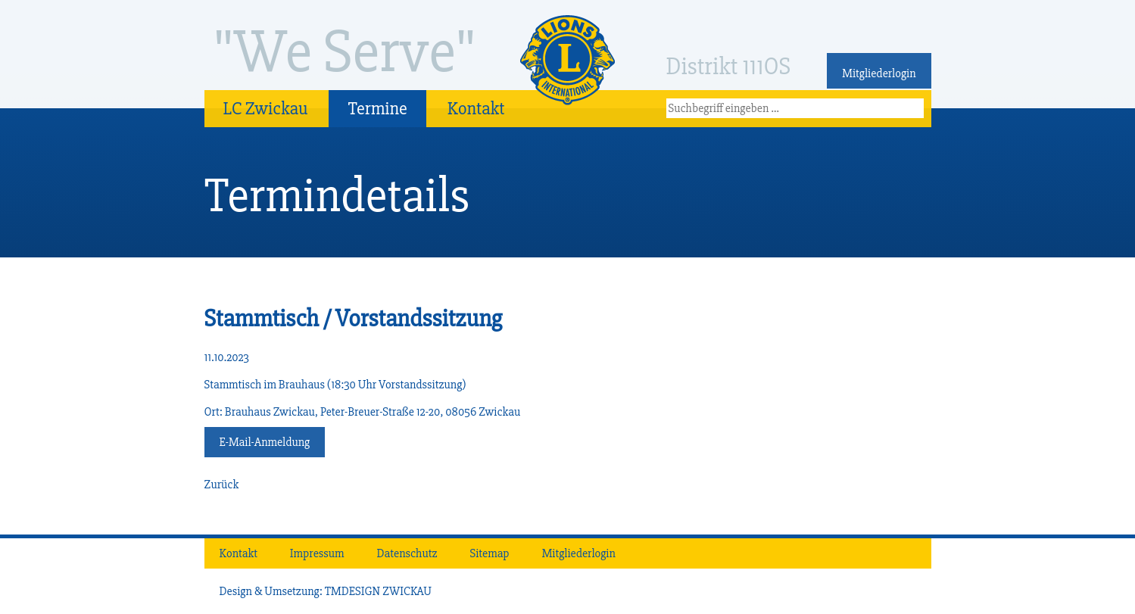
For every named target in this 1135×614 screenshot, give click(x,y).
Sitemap (490, 553)
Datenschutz (407, 553)
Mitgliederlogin (878, 73)
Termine (377, 109)
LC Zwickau (265, 109)
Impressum (317, 553)
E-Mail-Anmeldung (265, 442)
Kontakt (476, 109)
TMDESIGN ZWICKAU (378, 591)
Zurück (221, 484)
